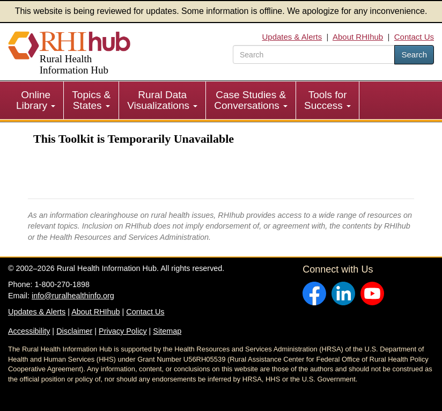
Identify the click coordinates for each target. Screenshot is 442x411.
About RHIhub (358, 36)
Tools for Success (327, 100)
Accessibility (29, 331)
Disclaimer (74, 331)
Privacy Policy (123, 331)
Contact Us (414, 36)
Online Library (35, 100)
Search (414, 54)
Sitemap (167, 331)
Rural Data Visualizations (162, 100)
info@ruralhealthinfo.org (73, 295)
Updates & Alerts (292, 36)
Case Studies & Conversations (251, 100)
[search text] (314, 54)
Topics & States (91, 100)
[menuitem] (36, 100)
